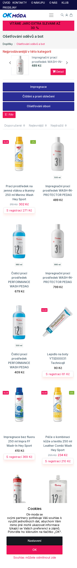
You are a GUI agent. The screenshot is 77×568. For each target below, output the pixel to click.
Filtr (9, 115)
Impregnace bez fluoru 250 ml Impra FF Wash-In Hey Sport (19, 441)
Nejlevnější (38, 126)
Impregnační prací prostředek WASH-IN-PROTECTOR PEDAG (47, 62)
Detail (58, 72)
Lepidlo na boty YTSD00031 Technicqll (57, 359)
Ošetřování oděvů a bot (30, 43)
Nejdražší (59, 126)
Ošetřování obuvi (38, 106)
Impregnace (38, 87)
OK (34, 550)
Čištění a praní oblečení (38, 97)
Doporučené (15, 126)
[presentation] (10, 63)
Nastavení (34, 540)
